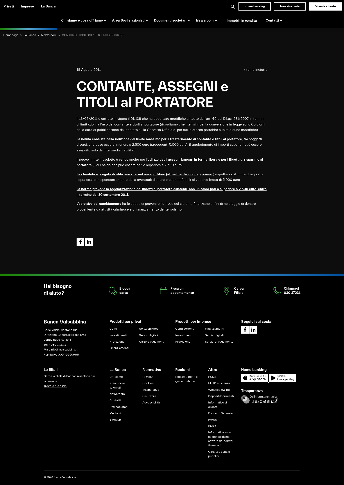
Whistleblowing (219, 390)
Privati (9, 6)
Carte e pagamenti (151, 341)
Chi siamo (116, 377)
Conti (113, 329)
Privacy (147, 377)
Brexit (212, 426)
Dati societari (118, 407)
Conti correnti (184, 329)
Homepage (10, 35)
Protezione (117, 341)
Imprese (27, 6)
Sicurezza (149, 396)
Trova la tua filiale (55, 386)
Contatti (115, 400)
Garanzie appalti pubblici (219, 454)
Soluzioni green (149, 329)
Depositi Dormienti (221, 396)
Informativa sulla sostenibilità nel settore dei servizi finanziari (220, 439)
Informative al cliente (217, 405)
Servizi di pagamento (219, 341)
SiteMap (115, 419)
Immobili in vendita (242, 21)
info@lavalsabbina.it (63, 349)
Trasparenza (150, 390)
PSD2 (212, 377)
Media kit (115, 413)
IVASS (212, 419)
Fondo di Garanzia (220, 413)
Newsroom (49, 35)
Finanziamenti (119, 348)
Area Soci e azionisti (117, 385)
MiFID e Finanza (219, 383)
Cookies (148, 383)
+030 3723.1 (57, 345)
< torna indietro (255, 70)
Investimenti (118, 335)
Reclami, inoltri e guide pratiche (186, 379)
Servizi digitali (148, 335)
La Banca (48, 6)
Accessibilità (151, 402)
